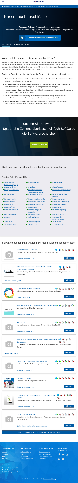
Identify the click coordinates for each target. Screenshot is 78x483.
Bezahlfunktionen (10, 187)
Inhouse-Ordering (10, 199)
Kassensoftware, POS (26, 259)
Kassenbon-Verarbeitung (60, 201)
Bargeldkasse (57, 182)
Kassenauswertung (58, 199)
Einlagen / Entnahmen (11, 190)
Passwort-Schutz (34, 214)
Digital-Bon (32, 187)
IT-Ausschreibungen (44, 452)
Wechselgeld (32, 224)
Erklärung (8, 44)
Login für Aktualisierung (27, 458)
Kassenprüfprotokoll (59, 204)
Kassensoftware (9, 207)
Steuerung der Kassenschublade (58, 218)
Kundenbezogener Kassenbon (34, 211)
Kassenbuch (8, 204)
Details (69, 258)
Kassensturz (56, 207)
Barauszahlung (33, 182)
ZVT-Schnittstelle (58, 224)
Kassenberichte (9, 201)
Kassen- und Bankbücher (37, 199)
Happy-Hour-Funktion (35, 194)
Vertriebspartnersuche (45, 454)
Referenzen (5, 454)
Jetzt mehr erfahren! (39, 145)
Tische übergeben (34, 221)
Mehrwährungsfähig (59, 210)
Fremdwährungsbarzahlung (61, 190)
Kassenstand (32, 207)
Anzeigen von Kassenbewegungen (11, 184)
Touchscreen (56, 221)
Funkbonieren (9, 194)
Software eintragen (26, 452)
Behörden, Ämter (12, 353)
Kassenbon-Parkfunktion (36, 201)
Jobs (3, 456)
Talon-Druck (8, 221)
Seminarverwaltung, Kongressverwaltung (33, 426)
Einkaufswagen (57, 187)
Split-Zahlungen (33, 217)
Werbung (23, 454)
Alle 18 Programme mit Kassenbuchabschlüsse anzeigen (39, 432)
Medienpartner (24, 456)
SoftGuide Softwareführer (11, 6)
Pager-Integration (10, 214)
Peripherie (7, 217)
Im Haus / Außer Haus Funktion (59, 196)
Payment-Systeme (58, 214)
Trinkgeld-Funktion (10, 224)
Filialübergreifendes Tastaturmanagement (35, 191)
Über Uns (4, 452)
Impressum (5, 458)
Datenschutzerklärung (49, 479)
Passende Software (22, 44)
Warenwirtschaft (24, 297)
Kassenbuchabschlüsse (50, 6)
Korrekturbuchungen (11, 210)
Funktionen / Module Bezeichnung (31, 6)
